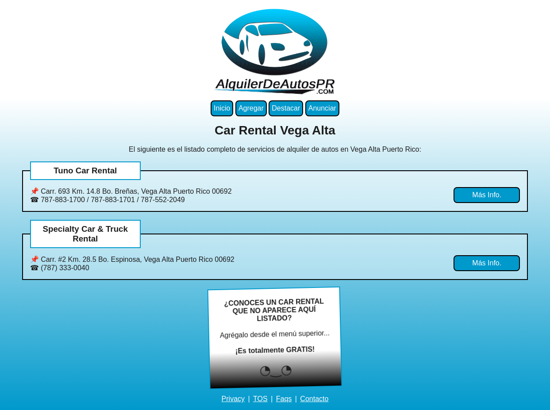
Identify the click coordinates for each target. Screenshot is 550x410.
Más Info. (486, 195)
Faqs (284, 398)
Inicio (222, 108)
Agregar (251, 108)
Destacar (286, 108)
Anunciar (322, 108)
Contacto (314, 398)
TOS (260, 398)
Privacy (233, 398)
